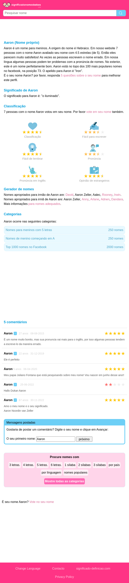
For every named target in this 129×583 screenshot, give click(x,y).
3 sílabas (100, 465)
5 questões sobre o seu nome (81, 75)
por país (114, 465)
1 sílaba (70, 465)
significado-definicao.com (93, 568)
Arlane (94, 199)
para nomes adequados (44, 203)
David (69, 194)
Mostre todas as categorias (64, 481)
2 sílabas (84, 465)
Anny (85, 199)
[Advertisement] (64, 29)
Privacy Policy (64, 576)
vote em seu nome (98, 111)
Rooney (107, 194)
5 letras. (42, 465)
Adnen (105, 199)
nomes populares (75, 472)
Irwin (117, 194)
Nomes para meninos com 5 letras (64, 230)
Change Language (27, 568)
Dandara (117, 199)
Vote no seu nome (41, 501)
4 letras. (28, 465)
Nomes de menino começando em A (64, 238)
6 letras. (56, 465)
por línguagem (51, 472)
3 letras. (14, 465)
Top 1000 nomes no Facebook (64, 247)
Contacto (58, 568)
